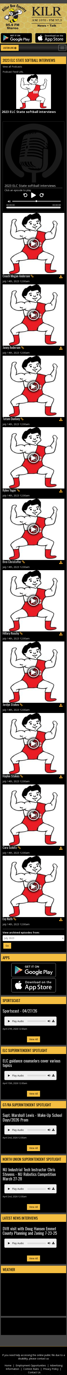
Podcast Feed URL (13, 71)
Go (7, 945)
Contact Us (34, 1372)
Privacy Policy (50, 1369)
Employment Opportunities (31, 1365)
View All (33, 1039)
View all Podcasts (12, 66)
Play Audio (16, 1021)
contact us (43, 1358)
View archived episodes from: (21, 932)
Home (8, 1365)
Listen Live (9, 48)
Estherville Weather (33, 1312)
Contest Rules (31, 1369)
